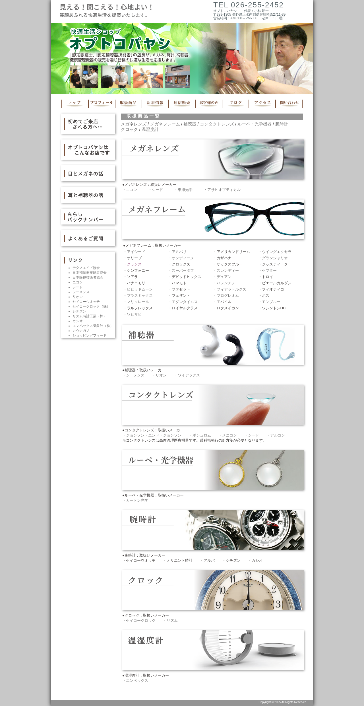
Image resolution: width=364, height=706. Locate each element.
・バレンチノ (224, 283)
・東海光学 (183, 190)
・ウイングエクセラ (274, 252)
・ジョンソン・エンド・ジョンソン (151, 435)
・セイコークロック (139, 620)
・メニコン (227, 435)
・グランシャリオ (273, 258)
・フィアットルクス (229, 289)
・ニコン (129, 190)
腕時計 (281, 124)
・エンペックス (135, 680)
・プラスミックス (138, 295)
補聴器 (189, 124)
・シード (155, 190)
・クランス (132, 264)
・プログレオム (226, 295)
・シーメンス (133, 375)
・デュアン (222, 277)
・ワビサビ (132, 314)
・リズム (170, 620)
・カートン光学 (135, 500)
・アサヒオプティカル (222, 190)
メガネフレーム (165, 124)
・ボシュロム (200, 435)
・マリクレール (136, 302)
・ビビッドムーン (138, 289)
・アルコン (275, 435)
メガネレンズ (133, 124)
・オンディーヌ (181, 258)
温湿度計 (150, 129)
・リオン (159, 375)
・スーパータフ (181, 270)
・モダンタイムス (183, 302)
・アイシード (134, 252)
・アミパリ (177, 252)
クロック (129, 129)
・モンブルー (269, 302)
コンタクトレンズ (217, 124)
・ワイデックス (187, 375)
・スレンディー (226, 270)
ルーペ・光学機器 (254, 124)
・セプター (267, 270)
